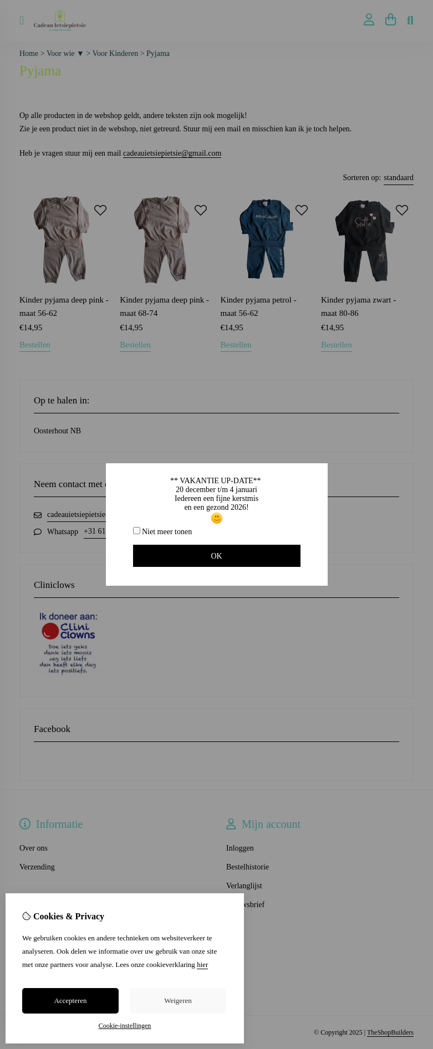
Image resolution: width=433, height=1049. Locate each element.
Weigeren (177, 1000)
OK (216, 556)
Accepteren (70, 1000)
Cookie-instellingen (125, 1026)
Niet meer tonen (162, 531)
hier (202, 964)
